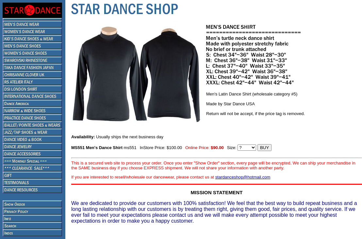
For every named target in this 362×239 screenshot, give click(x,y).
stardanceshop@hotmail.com (243, 177)
